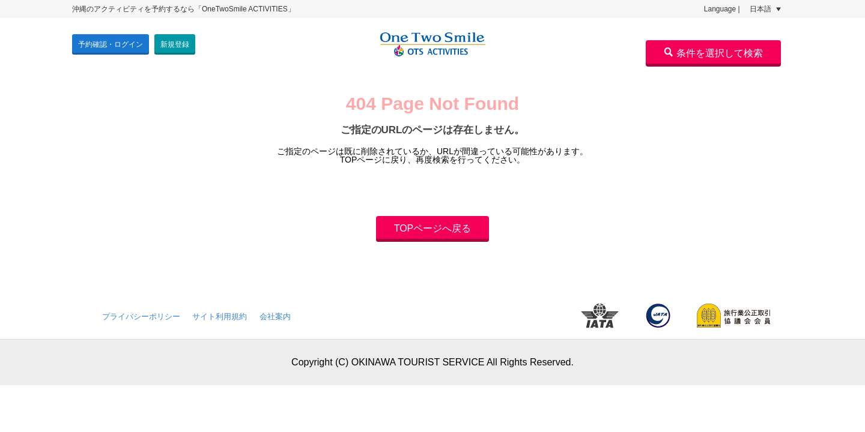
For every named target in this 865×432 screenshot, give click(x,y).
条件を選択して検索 (713, 52)
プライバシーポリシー (141, 316)
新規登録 (174, 44)
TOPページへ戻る (433, 228)
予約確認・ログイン (110, 44)
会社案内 (275, 316)
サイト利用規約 (219, 316)
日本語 (765, 9)
